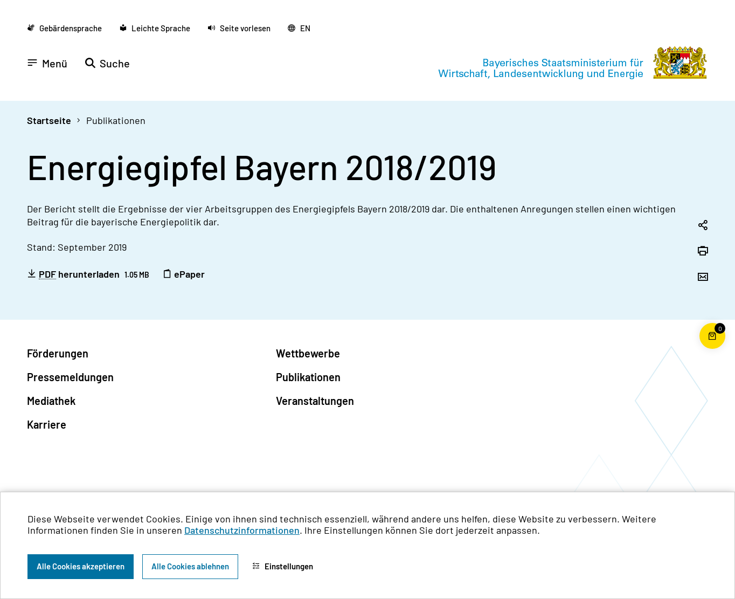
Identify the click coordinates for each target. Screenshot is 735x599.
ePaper (183, 274)
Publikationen (115, 120)
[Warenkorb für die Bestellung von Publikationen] (712, 349)
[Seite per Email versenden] (702, 277)
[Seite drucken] (702, 251)
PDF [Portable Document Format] (47, 274)
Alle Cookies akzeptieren (80, 566)
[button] (239, 28)
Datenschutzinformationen (242, 530)
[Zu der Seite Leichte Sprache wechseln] (154, 28)
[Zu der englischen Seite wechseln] (299, 28)
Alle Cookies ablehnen (190, 566)
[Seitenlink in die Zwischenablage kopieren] (702, 225)
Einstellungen (282, 566)
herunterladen (88, 274)
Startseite (49, 120)
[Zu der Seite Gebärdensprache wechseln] (64, 28)
